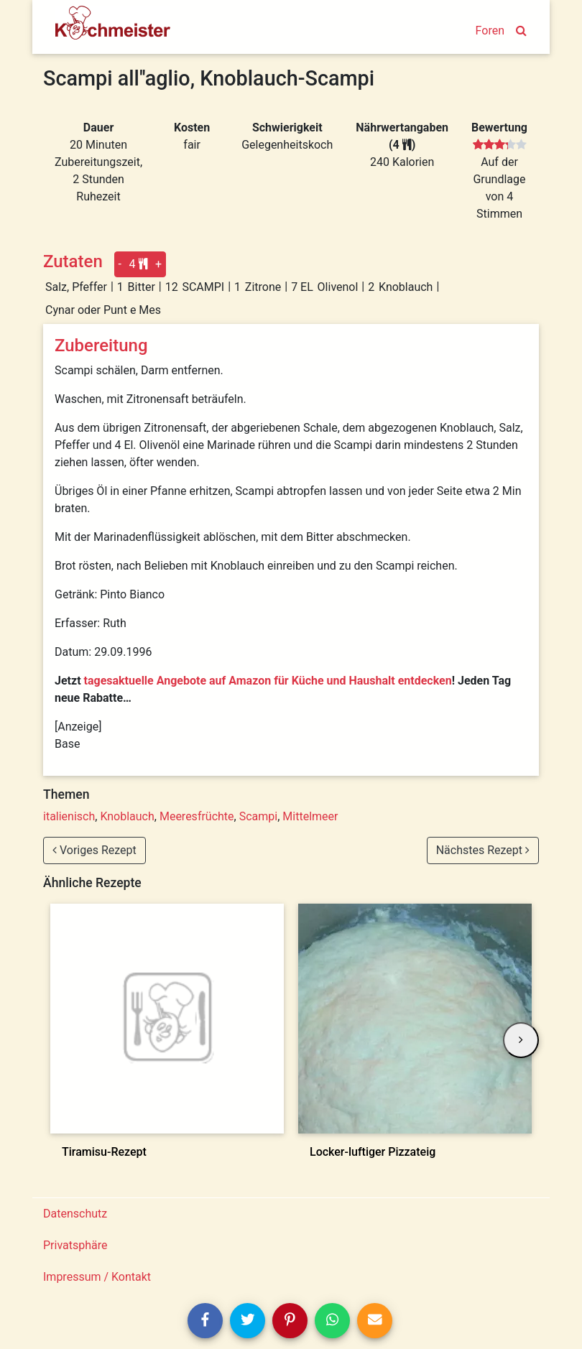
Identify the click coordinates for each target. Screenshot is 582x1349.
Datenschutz (75, 1213)
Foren (490, 30)
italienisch (69, 816)
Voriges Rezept (94, 850)
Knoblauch (127, 816)
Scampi (258, 816)
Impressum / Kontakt (97, 1277)
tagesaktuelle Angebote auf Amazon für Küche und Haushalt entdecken (268, 680)
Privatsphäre (75, 1245)
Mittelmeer (310, 816)
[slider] (500, 145)
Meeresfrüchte (197, 816)
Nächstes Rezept (483, 850)
